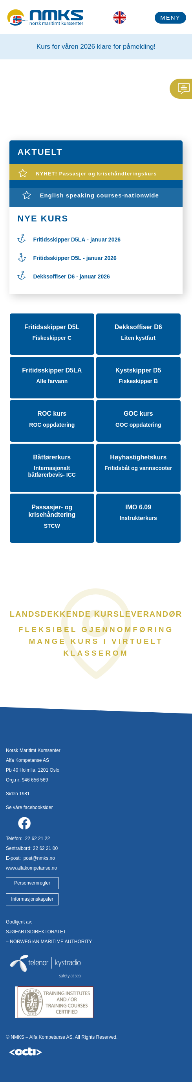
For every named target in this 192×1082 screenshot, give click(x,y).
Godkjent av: (19, 922)
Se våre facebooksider (29, 807)
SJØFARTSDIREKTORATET (36, 932)
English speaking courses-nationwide (99, 195)
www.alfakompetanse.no (31, 868)
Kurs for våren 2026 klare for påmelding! (96, 46)
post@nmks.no (38, 858)
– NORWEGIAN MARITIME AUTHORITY (49, 941)
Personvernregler (32, 883)
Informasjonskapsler (32, 899)
